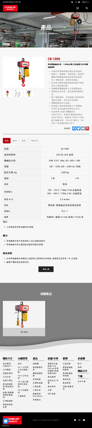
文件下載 (82, 381)
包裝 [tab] (24, 141)
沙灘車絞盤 (38, 383)
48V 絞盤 (51, 394)
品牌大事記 (8, 380)
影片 (80, 364)
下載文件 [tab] (34, 141)
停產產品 (42, 34)
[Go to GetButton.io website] (6, 425)
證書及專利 (8, 373)
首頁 (25, 34)
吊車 (50, 390)
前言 (20, 364)
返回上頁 (46, 269)
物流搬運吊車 (53, 34)
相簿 (80, 367)
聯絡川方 (82, 371)
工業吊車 (37, 390)
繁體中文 (85, 2)
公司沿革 (7, 377)
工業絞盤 (37, 386)
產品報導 (67, 383)
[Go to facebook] (6, 421)
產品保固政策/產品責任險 (8, 386)
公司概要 (7, 370)
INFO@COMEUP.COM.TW (11, 2)
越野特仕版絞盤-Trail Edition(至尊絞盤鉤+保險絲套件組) (53, 368)
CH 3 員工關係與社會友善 (23, 384)
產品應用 (52, 377)
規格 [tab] (7, 140)
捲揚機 (36, 364)
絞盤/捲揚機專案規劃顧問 (8, 394)
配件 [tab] (15, 141)
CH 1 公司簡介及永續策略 (23, 369)
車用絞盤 (37, 379)
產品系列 (52, 386)
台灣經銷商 (8, 401)
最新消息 (67, 379)
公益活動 (67, 364)
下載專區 (22, 396)
